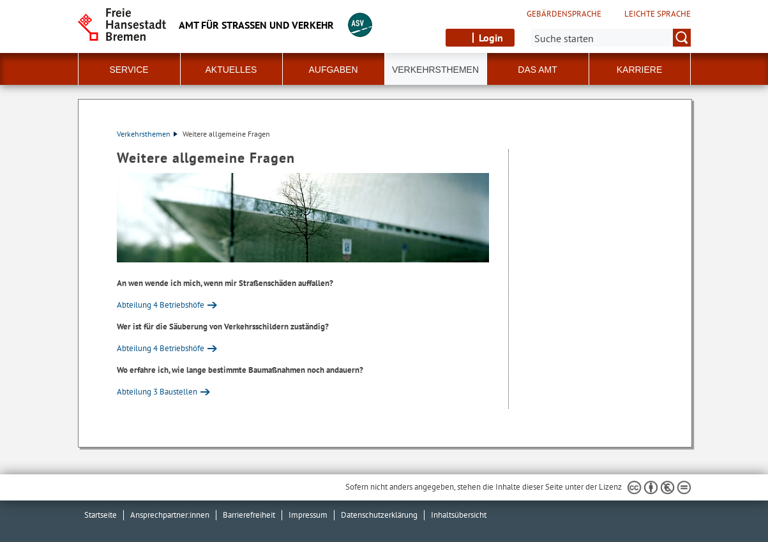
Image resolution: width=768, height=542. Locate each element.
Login (491, 37)
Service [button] (128, 69)
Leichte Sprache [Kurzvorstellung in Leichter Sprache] (657, 14)
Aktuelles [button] (231, 69)
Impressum (308, 514)
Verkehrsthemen (147, 134)
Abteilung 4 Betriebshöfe (160, 304)
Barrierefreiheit (249, 514)
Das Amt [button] (537, 69)
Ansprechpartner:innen (169, 514)
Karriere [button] (640, 69)
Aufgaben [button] (333, 69)
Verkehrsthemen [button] (435, 69)
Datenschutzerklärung (379, 514)
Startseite (100, 514)
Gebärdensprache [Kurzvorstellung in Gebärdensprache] (564, 14)
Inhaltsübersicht (458, 514)
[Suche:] (611, 38)
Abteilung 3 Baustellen (157, 391)
